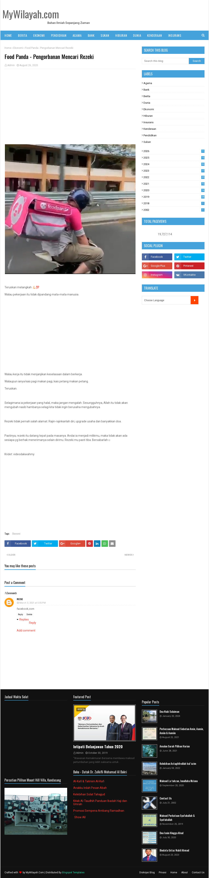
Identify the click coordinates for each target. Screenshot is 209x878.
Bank (146, 89)
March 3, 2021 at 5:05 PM (32, 603)
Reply (20, 614)
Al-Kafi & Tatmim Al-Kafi (88, 781)
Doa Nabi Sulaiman (169, 712)
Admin (11, 65)
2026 (174, 151)
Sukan (147, 141)
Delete (29, 614)
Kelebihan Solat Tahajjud (89, 794)
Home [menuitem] (8, 35)
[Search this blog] (165, 61)
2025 (174, 157)
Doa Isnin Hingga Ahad (171, 833)
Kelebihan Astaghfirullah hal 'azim (178, 764)
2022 (174, 177)
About (184, 872)
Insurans (148, 122)
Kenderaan (149, 128)
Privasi (162, 872)
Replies (24, 619)
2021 (174, 183)
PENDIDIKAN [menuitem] (59, 35)
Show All (80, 817)
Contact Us (166, 798)
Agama (147, 83)
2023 (174, 170)
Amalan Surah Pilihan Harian (175, 746)
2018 (174, 203)
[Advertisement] (70, 101)
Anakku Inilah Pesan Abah (90, 787)
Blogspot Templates (73, 872)
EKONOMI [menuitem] (39, 35)
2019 (174, 196)
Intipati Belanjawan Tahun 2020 (98, 746)
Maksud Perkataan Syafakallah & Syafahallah (177, 818)
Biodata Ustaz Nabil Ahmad (174, 850)
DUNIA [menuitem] (137, 35)
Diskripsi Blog (147, 872)
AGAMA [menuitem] (77, 35)
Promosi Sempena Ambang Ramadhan (98, 810)
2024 (174, 164)
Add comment (26, 630)
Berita (146, 96)
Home (7, 48)
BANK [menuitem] (91, 35)
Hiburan (148, 115)
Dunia (146, 102)
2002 (174, 209)
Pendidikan (150, 135)
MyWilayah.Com (35, 872)
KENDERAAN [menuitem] (154, 35)
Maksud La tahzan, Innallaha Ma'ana (179, 781)
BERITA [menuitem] (22, 35)
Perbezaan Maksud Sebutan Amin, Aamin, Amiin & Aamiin (181, 731)
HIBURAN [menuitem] (121, 35)
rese (20, 599)
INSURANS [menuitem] (174, 35)
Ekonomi (18, 48)
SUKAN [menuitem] (105, 35)
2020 (174, 190)
